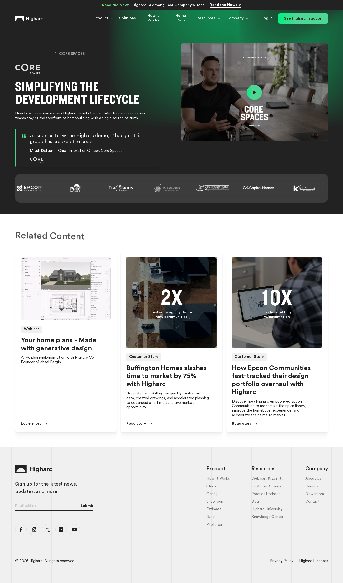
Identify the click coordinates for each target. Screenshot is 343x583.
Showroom (215, 502)
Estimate (214, 509)
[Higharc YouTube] (74, 529)
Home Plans (180, 18)
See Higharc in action (303, 18)
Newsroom (314, 494)
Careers (311, 486)
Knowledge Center (267, 517)
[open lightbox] (254, 92)
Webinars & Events (267, 479)
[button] (104, 18)
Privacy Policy (281, 561)
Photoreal (214, 525)
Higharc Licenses (313, 561)
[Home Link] (29, 18)
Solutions (127, 18)
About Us (313, 479)
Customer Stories (266, 486)
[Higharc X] (47, 529)
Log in (266, 18)
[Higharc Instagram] (34, 529)
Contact (312, 502)
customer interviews (34, 54)
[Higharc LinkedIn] (61, 529)
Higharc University (266, 509)
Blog (255, 502)
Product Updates (265, 494)
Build (210, 517)
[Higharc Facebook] (21, 529)
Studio (211, 486)
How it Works (153, 18)
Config (212, 494)
